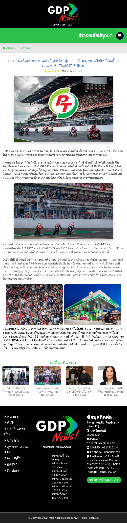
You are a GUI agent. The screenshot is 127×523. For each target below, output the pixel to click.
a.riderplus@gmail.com (101, 443)
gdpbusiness (112, 452)
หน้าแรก (8, 48)
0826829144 (94, 434)
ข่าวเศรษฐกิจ (24, 48)
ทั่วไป (10, 423)
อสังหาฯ (12, 464)
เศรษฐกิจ (12, 458)
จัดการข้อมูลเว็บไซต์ (104, 479)
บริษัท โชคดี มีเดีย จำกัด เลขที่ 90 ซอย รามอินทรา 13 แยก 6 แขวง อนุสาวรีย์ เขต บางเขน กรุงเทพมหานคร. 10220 (103, 464)
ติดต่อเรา (12, 471)
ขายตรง (12, 440)
